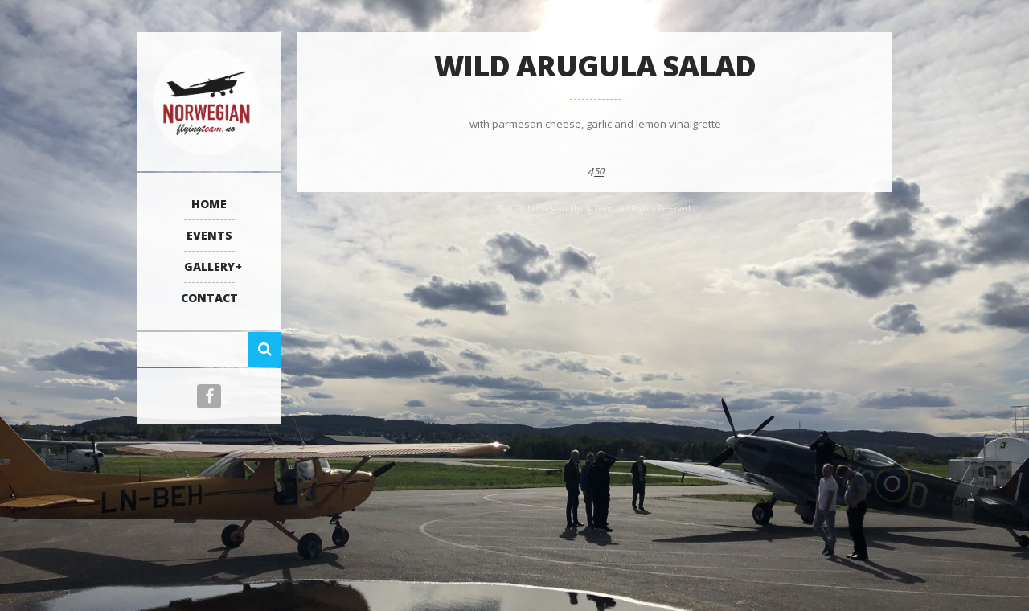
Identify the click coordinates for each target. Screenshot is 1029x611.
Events (209, 235)
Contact (209, 298)
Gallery (209, 266)
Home (209, 203)
